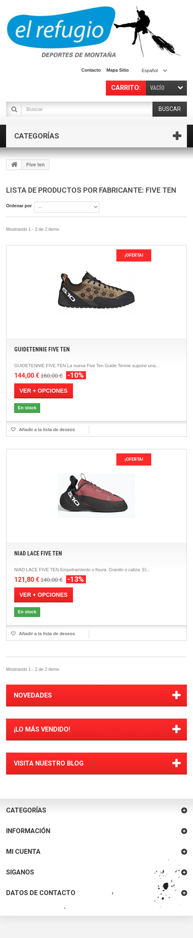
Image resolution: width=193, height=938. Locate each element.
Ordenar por (19, 205)
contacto (91, 70)
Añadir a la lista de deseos (46, 429)
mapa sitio (117, 70)
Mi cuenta (23, 851)
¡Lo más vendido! (42, 729)
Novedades (33, 695)
